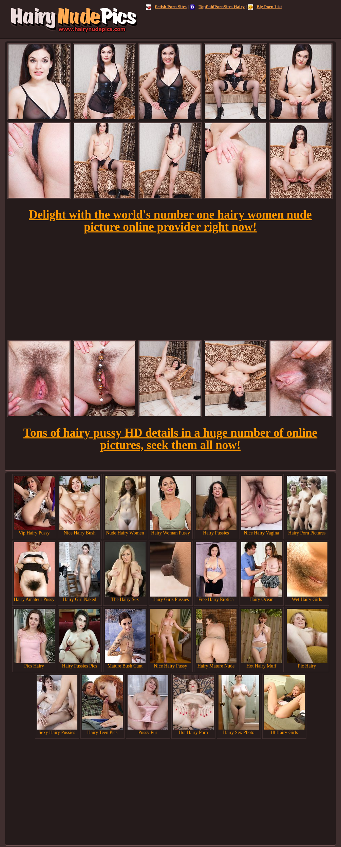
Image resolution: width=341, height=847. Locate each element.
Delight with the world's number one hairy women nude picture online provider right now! (170, 220)
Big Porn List (265, 6)
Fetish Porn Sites (166, 6)
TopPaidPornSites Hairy (217, 6)
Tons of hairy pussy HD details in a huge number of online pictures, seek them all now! (170, 439)
